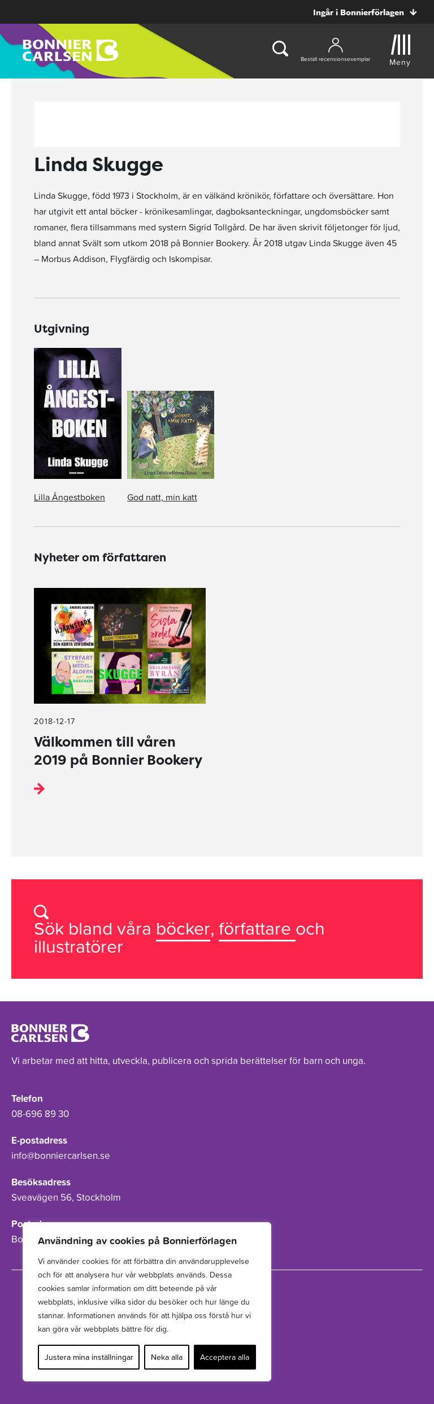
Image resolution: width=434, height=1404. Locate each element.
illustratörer (78, 946)
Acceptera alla (224, 1357)
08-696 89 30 (40, 1113)
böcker (183, 928)
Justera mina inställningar (89, 1357)
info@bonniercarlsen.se (60, 1155)
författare (257, 928)
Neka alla (167, 1357)
